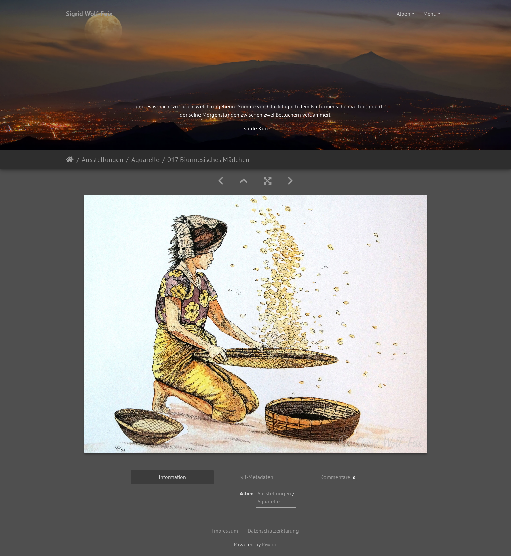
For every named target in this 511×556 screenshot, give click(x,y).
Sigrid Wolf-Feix (89, 13)
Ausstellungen (102, 159)
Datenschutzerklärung (273, 530)
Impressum (225, 530)
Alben (403, 13)
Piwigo (270, 544)
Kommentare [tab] (338, 477)
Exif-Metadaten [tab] (255, 476)
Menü (430, 13)
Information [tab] (172, 476)
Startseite (70, 160)
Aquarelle (145, 159)
